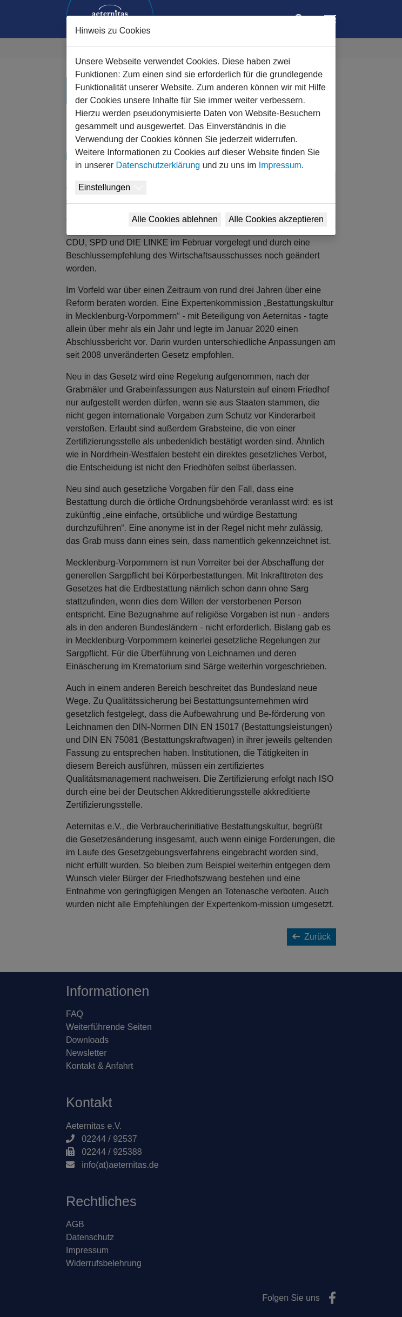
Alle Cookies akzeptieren (276, 219)
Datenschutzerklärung (158, 165)
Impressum (280, 165)
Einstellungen (104, 187)
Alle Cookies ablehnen (175, 219)
